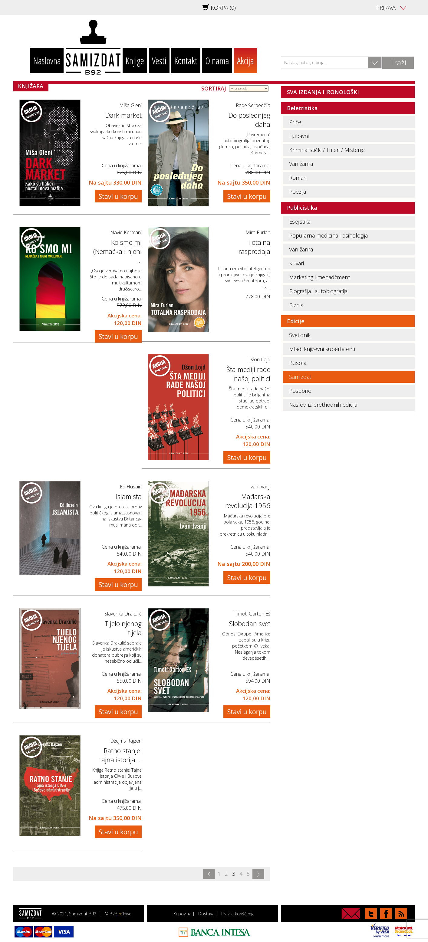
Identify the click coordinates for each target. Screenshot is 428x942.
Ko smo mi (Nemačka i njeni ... (117, 251)
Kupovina (182, 914)
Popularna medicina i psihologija (328, 235)
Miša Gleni (130, 105)
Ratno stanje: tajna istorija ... (120, 755)
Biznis (296, 305)
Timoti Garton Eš (252, 613)
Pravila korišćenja (238, 914)
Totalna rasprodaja (254, 247)
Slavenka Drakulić (123, 613)
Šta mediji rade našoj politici (248, 374)
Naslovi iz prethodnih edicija (323, 404)
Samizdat (300, 376)
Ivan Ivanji (259, 486)
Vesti (159, 60)
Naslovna (47, 60)
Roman (298, 177)
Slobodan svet (249, 623)
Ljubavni (299, 135)
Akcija (245, 60)
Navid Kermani (126, 232)
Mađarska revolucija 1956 (247, 501)
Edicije (296, 321)
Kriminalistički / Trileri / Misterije (327, 149)
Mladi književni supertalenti (322, 349)
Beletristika (302, 108)
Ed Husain (131, 486)
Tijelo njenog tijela (123, 628)
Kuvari (296, 263)
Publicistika (302, 207)
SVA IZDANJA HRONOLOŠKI (323, 92)
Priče (295, 122)
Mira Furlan (257, 232)
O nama (217, 60)
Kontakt (185, 60)
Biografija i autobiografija (318, 291)
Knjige (135, 60)
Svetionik (300, 335)
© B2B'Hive (117, 914)
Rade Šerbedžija (253, 105)
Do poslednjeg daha (249, 119)
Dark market (123, 115)
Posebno (300, 390)
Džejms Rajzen (126, 740)
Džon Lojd (259, 359)
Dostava (206, 914)
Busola (297, 362)
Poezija (297, 191)
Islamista (129, 496)
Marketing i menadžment (319, 277)
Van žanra (301, 163)
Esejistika (300, 221)
